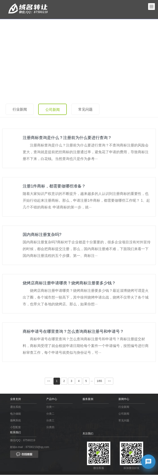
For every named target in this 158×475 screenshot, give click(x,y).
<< (48, 381)
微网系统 (15, 420)
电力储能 (15, 413)
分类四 (50, 427)
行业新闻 (20, 109)
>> (109, 381)
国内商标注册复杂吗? (42, 234)
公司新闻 (53, 110)
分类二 (50, 413)
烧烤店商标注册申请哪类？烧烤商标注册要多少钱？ (69, 283)
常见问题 (86, 109)
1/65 (99, 381)
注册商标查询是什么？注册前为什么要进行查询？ (67, 137)
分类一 (50, 407)
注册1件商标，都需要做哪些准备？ (54, 186)
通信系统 (15, 407)
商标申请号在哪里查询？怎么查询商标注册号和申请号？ (73, 331)
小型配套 (15, 427)
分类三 (50, 420)
